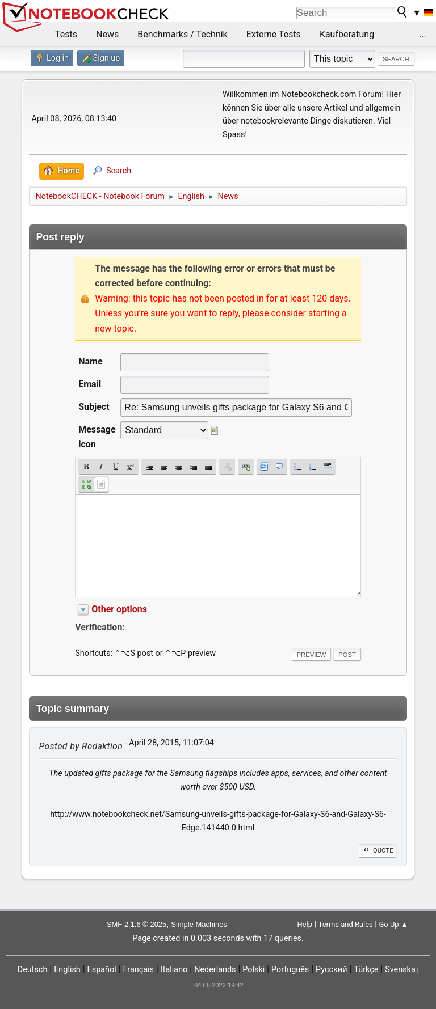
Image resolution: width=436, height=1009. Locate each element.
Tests (66, 34)
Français (138, 969)
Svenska (400, 969)
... (422, 34)
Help (304, 924)
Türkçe (366, 969)
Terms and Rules (345, 924)
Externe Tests (273, 34)
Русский (331, 969)
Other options (119, 609)
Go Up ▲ (393, 924)
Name (90, 361)
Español (101, 969)
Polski (253, 969)
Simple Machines (199, 924)
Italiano (174, 969)
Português (290, 969)
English (67, 969)
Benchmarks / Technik (182, 34)
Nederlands (215, 969)
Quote (377, 850)
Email (89, 384)
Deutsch (33, 969)
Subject (93, 406)
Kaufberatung (347, 34)
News (107, 34)
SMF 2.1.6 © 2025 (136, 924)
